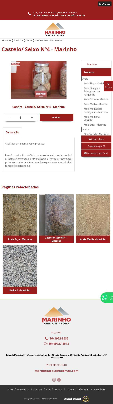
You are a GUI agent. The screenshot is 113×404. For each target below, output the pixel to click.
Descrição (12, 132)
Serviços (58, 389)
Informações (83, 389)
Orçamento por (96, 146)
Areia (85, 78)
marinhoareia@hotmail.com (56, 371)
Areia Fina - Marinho (95, 83)
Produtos (89, 72)
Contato (70, 389)
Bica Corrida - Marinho (96, 134)
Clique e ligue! (96, 139)
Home (10, 389)
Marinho (92, 64)
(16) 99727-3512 (67, 12)
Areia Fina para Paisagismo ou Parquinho (92, 91)
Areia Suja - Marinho (95, 124)
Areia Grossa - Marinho (96, 99)
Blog (48, 389)
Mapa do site (99, 389)
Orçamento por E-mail (96, 153)
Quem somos (23, 389)
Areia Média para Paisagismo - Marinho (96, 110)
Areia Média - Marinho (96, 104)
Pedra (85, 129)
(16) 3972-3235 (43, 12)
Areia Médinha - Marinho (92, 118)
